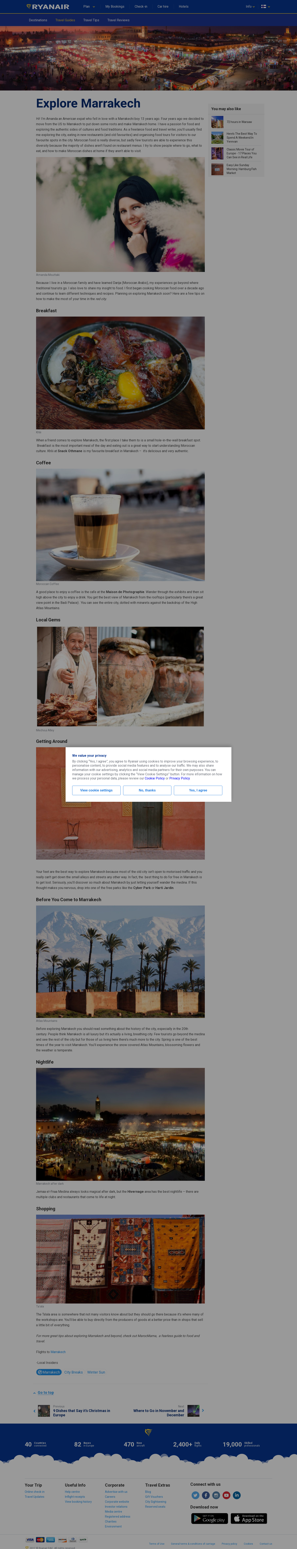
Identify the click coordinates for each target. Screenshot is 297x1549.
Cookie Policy (155, 778)
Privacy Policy (179, 778)
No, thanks (147, 790)
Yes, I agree (198, 790)
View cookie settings (96, 790)
